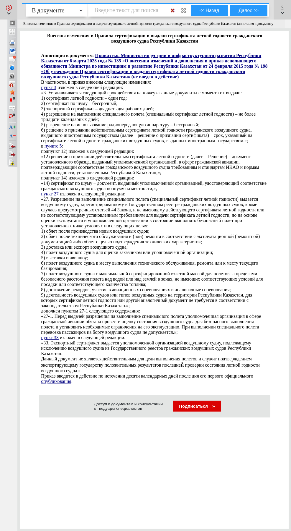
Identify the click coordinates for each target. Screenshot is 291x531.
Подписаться (197, 406)
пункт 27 (50, 193)
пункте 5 (53, 145)
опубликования (56, 381)
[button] (8, 10)
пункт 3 (48, 87)
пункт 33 (50, 337)
